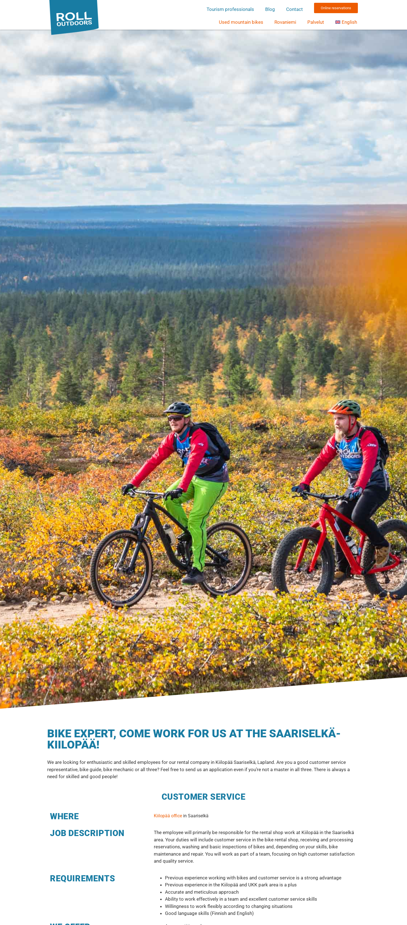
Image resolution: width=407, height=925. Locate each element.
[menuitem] (346, 22)
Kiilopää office (168, 815)
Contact (294, 9)
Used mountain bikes (241, 22)
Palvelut (315, 22)
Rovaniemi (285, 22)
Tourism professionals (230, 9)
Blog (270, 9)
